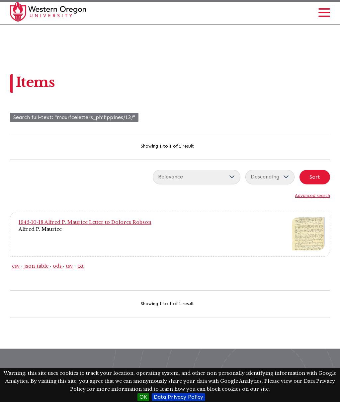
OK (143, 397)
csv (16, 266)
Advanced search (312, 195)
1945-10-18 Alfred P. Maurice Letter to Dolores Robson (85, 222)
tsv (69, 266)
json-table (36, 266)
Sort (314, 177)
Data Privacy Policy (178, 397)
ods (57, 266)
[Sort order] (270, 177)
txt (80, 266)
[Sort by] (196, 177)
